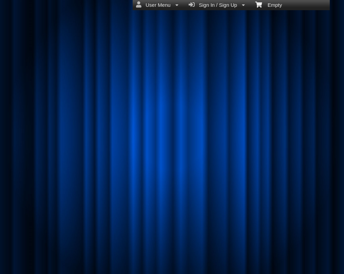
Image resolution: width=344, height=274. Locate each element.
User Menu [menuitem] (157, 4)
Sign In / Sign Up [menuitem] (217, 4)
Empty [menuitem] (268, 4)
